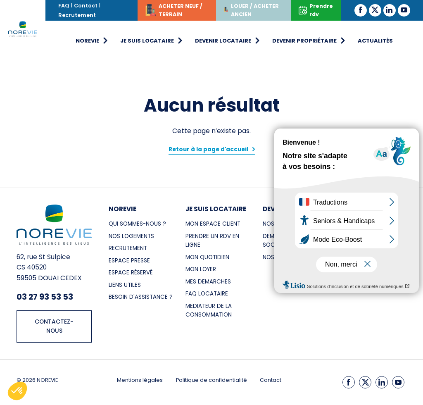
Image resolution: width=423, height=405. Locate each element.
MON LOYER (200, 269)
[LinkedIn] (389, 10)
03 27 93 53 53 (45, 297)
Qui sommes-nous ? (137, 224)
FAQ (63, 5)
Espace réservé (130, 272)
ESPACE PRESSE (129, 260)
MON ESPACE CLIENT (212, 224)
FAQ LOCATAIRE (206, 294)
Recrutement (77, 15)
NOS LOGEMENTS (131, 236)
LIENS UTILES (125, 285)
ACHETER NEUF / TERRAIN (173, 11)
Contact (85, 5)
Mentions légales (140, 380)
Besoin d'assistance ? (141, 297)
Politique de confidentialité (211, 380)
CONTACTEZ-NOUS (54, 326)
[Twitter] (375, 10)
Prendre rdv (316, 10)
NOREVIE (122, 209)
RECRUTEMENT (128, 248)
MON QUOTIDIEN (207, 257)
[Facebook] (360, 10)
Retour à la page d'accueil (208, 149)
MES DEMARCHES (208, 282)
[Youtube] (404, 10)
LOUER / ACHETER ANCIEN (251, 10)
